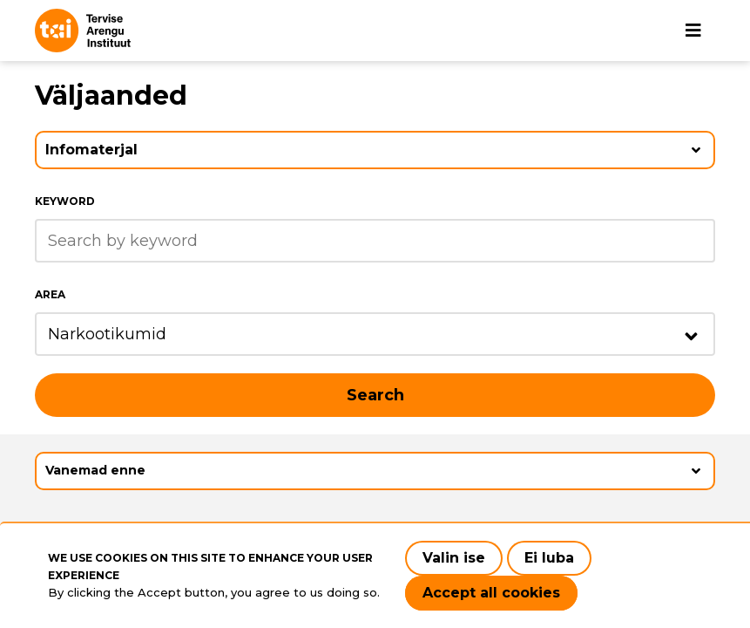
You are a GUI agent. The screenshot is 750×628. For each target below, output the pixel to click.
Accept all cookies (491, 592)
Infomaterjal (91, 149)
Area (50, 294)
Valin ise (453, 558)
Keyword (65, 201)
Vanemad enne (95, 470)
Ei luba (549, 558)
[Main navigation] (693, 30)
